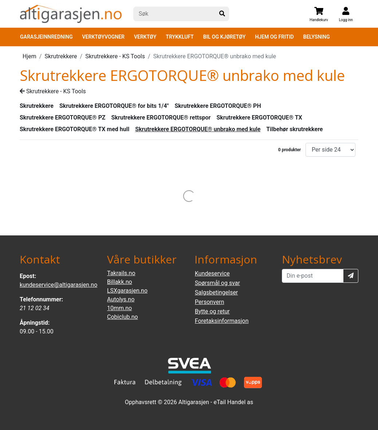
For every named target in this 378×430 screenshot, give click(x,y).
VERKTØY (145, 37)
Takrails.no (121, 273)
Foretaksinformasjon (221, 320)
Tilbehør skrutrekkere (294, 129)
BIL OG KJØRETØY (224, 37)
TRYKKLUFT (179, 37)
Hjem (29, 56)
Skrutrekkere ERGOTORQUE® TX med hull (74, 129)
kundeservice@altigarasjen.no (58, 284)
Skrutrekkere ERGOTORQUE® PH (217, 105)
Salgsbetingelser (216, 292)
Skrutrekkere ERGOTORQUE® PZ (62, 117)
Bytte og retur (212, 311)
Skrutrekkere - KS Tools (115, 56)
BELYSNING (316, 37)
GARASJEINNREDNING (46, 37)
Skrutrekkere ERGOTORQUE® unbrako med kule (197, 129)
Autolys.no (120, 299)
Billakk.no (119, 281)
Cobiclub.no (122, 316)
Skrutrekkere (60, 56)
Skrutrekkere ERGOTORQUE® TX (259, 117)
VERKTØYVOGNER (103, 37)
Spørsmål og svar (217, 283)
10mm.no (119, 308)
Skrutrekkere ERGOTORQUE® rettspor (160, 117)
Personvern (209, 301)
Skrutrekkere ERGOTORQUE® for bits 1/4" (114, 105)
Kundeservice (212, 273)
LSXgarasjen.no (127, 290)
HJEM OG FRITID (274, 37)
